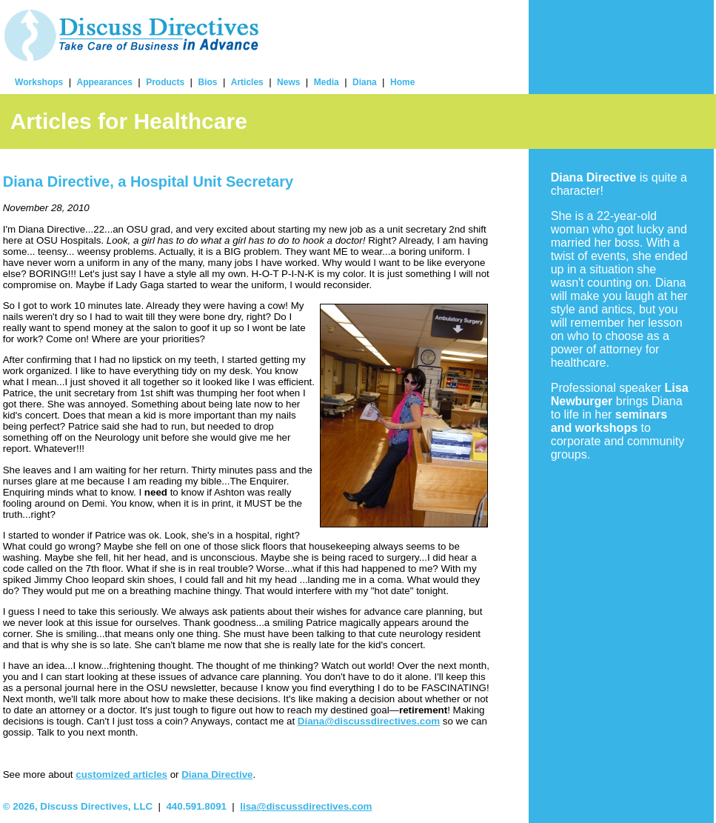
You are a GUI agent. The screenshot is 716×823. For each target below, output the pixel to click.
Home (402, 82)
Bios (207, 82)
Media (326, 82)
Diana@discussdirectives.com (369, 721)
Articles (247, 82)
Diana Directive (216, 774)
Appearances (105, 82)
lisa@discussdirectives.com (306, 806)
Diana (364, 82)
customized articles (121, 774)
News (288, 82)
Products (165, 82)
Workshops (39, 82)
